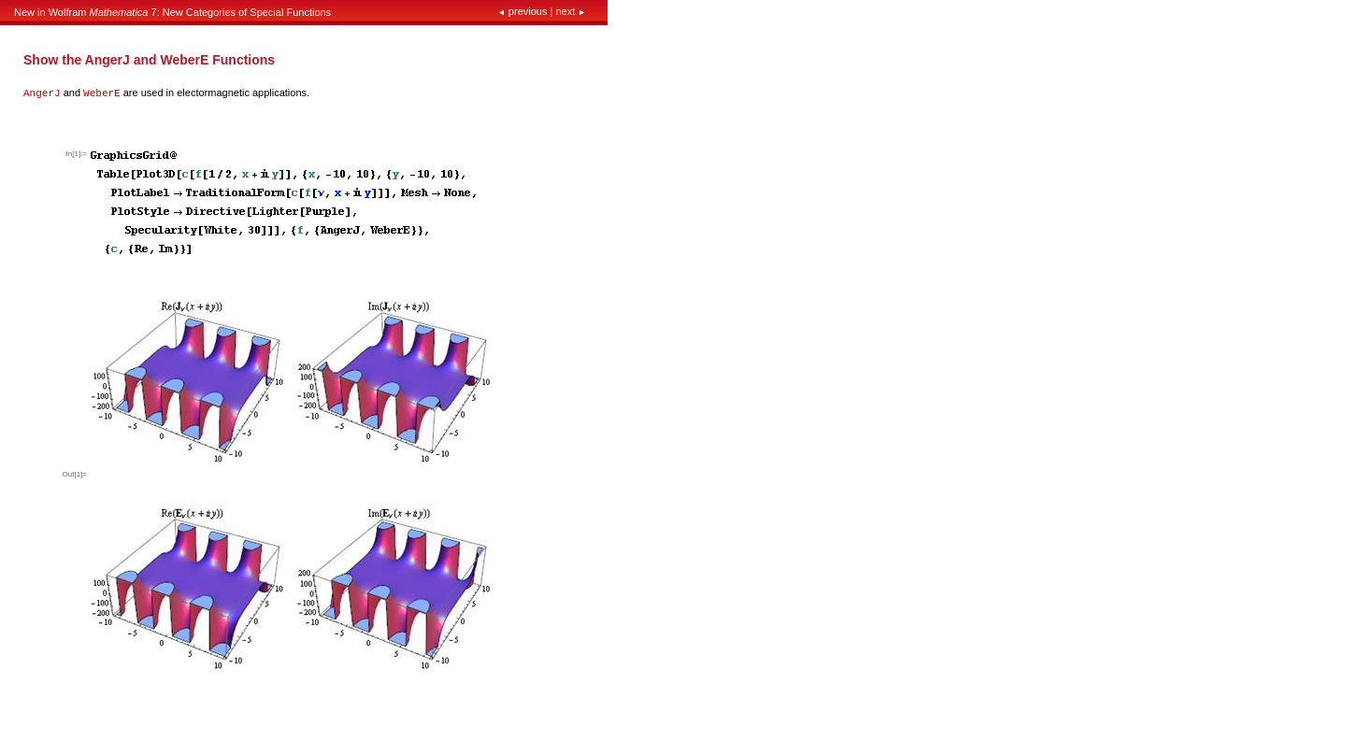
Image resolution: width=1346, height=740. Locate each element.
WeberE (102, 93)
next (569, 11)
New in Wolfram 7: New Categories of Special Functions (172, 12)
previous (523, 11)
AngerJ (42, 93)
